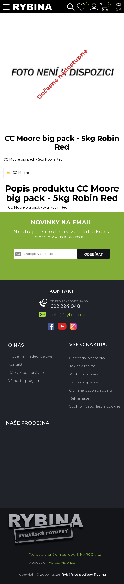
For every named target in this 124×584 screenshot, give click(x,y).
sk (118, 9)
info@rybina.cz (68, 315)
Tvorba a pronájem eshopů (52, 554)
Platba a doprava (84, 374)
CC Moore (20, 173)
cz (119, 4)
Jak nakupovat (82, 366)
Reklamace (79, 398)
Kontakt (15, 364)
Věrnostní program (24, 380)
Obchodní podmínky (87, 358)
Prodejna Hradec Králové (30, 356)
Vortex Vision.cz (62, 562)
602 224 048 (65, 306)
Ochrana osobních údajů (90, 390)
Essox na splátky (83, 382)
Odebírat (93, 254)
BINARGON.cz (88, 554)
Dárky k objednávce (26, 372)
